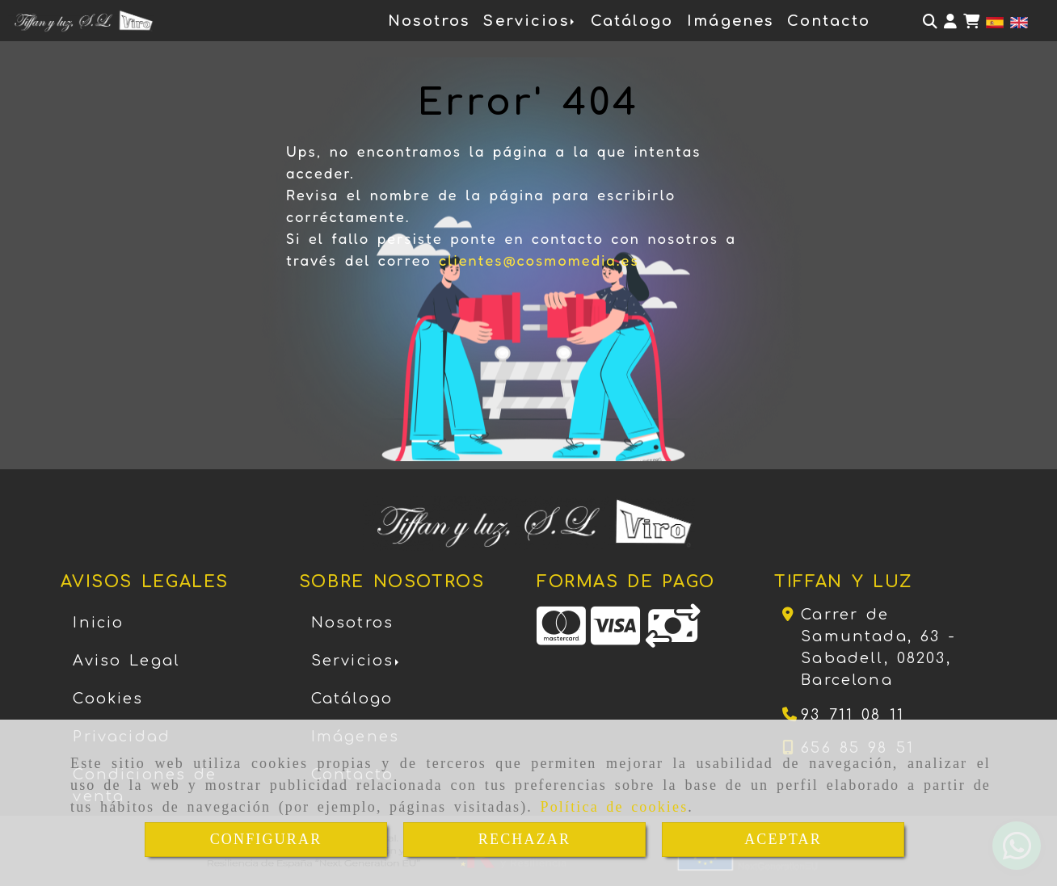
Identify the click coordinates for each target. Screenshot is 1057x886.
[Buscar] (930, 21)
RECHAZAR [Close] (524, 839)
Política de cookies (615, 807)
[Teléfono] (843, 715)
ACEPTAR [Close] (783, 839)
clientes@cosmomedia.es (539, 260)
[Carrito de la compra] (971, 21)
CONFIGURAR (266, 839)
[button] (950, 21)
